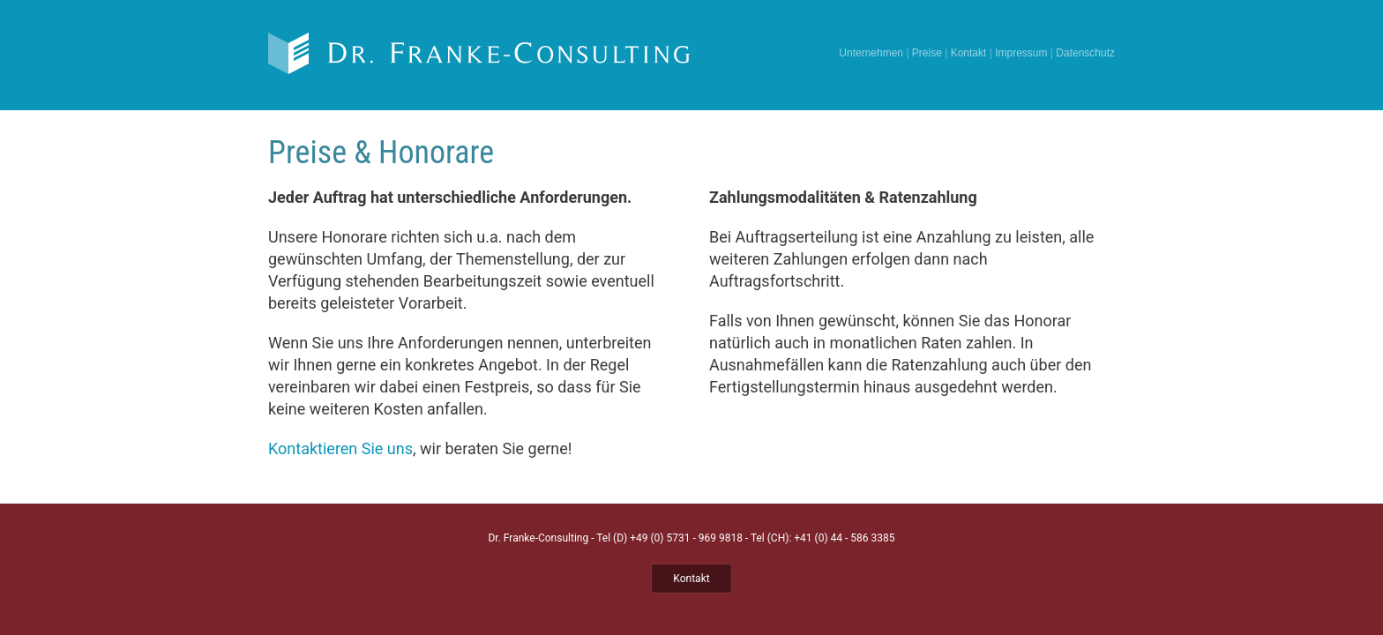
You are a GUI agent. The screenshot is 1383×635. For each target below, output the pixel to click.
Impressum (1021, 53)
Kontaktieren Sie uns (340, 448)
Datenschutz (1085, 53)
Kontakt (969, 53)
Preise (927, 53)
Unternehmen (871, 53)
